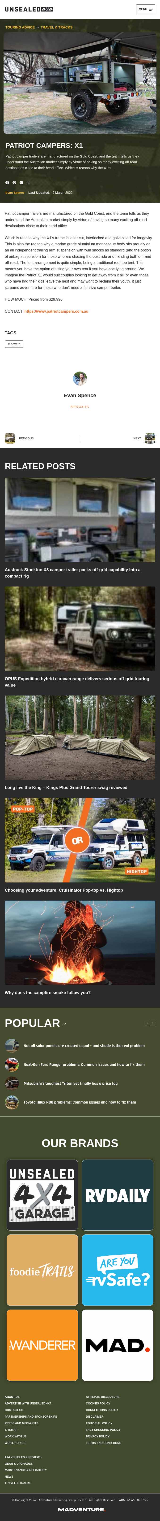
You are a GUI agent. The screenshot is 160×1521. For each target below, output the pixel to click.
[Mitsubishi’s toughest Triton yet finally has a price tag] (12, 1083)
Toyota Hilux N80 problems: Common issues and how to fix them (80, 1102)
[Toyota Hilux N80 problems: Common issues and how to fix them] (12, 1102)
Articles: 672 (80, 406)
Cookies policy (98, 1403)
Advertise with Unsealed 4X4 (28, 1403)
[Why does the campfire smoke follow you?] (80, 942)
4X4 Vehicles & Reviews (23, 1457)
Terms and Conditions (103, 1443)
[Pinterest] (14, 182)
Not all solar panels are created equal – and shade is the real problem (84, 1045)
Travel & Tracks (57, 27)
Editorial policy (99, 1423)
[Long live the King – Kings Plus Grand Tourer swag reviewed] (80, 737)
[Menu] (145, 9)
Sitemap (11, 1429)
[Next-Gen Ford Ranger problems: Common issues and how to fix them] (12, 1064)
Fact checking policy (103, 1429)
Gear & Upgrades (19, 1463)
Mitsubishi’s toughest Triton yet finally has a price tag (71, 1083)
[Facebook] (7, 182)
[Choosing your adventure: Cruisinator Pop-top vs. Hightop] (80, 840)
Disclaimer (95, 1416)
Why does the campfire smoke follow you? (48, 992)
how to (14, 344)
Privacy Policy (97, 1436)
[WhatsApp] (21, 182)
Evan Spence (15, 192)
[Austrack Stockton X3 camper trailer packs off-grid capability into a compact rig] (80, 519)
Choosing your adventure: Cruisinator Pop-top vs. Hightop (64, 890)
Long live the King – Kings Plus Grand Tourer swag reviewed (66, 787)
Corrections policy (102, 1410)
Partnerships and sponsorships (31, 1416)
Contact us (14, 1410)
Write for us (15, 1443)
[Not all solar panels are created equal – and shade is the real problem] (12, 1046)
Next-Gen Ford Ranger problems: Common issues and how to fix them (84, 1064)
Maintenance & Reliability (26, 1470)
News (9, 1476)
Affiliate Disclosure (102, 1396)
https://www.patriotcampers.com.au (56, 311)
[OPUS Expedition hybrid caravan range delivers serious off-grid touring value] (80, 629)
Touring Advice (20, 27)
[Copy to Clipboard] (28, 182)
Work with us (15, 1436)
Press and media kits (21, 1423)
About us (12, 1396)
